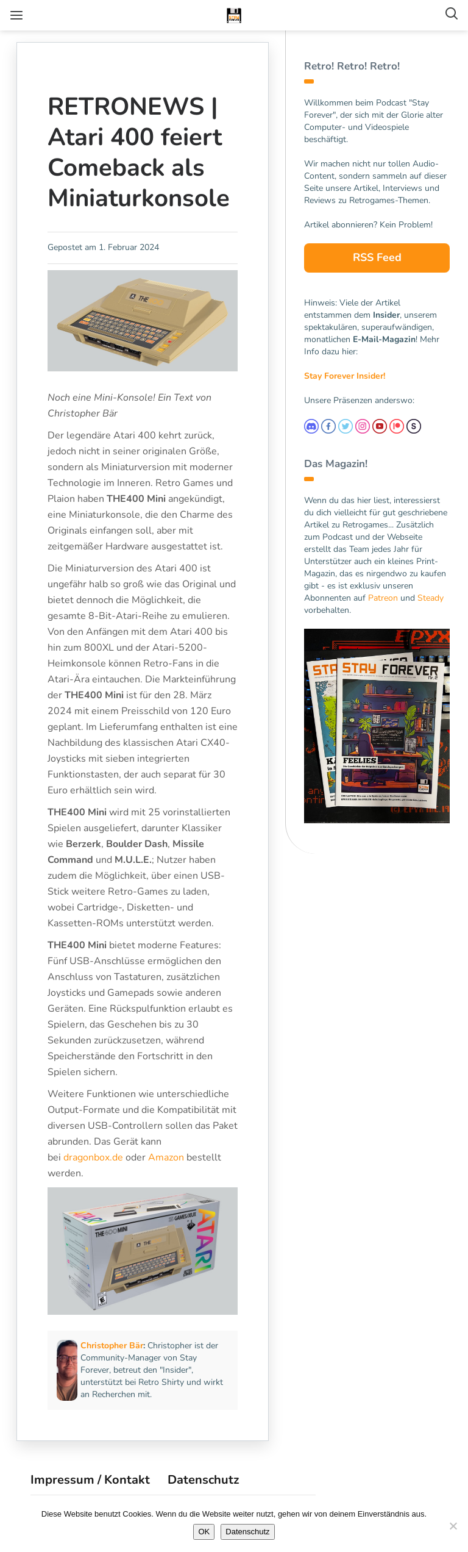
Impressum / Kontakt (90, 1490)
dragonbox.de (95, 1171)
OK (204, 1531)
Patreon (383, 598)
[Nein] (453, 1526)
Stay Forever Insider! (344, 376)
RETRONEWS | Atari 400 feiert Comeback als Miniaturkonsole (140, 152)
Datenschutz (203, 1490)
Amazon (168, 1171)
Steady (430, 598)
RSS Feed (377, 257)
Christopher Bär (113, 1356)
